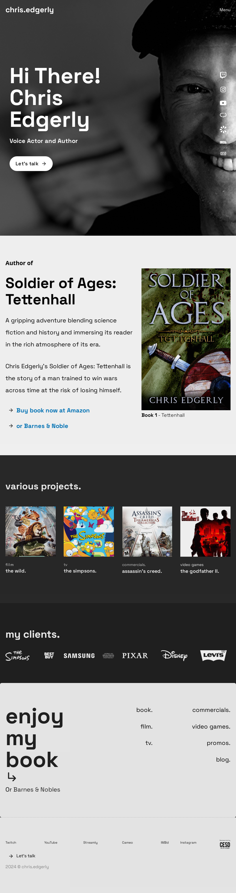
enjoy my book (34, 737)
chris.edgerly (29, 9)
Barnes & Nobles (36, 789)
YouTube (50, 842)
